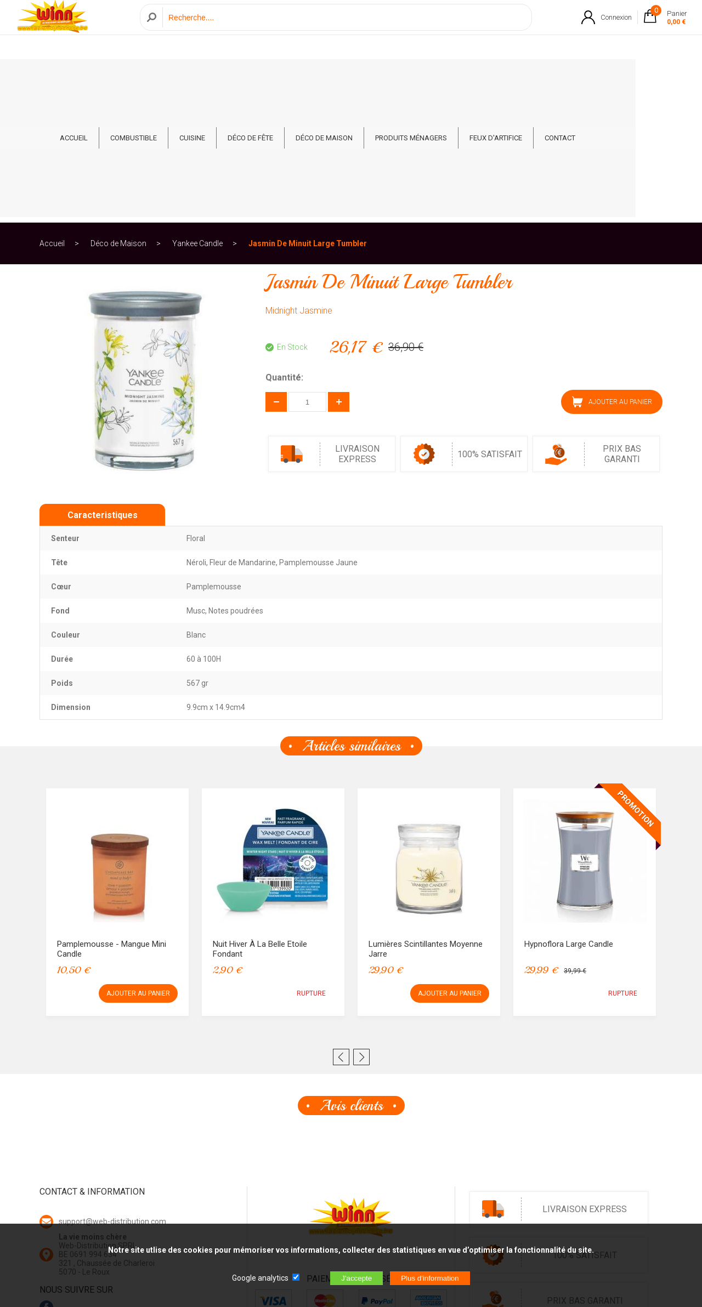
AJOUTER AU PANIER (612, 275)
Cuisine (226, 77)
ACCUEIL (107, 77)
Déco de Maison (357, 77)
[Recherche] (344, 29)
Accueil (52, 117)
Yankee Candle (197, 117)
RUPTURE (311, 867)
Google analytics (260, 1278)
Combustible (167, 77)
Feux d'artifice (529, 77)
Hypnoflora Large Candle (568, 818)
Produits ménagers (444, 77)
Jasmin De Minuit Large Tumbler (307, 117)
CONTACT (593, 77)
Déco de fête (284, 77)
